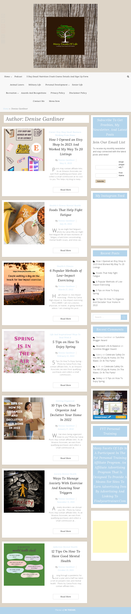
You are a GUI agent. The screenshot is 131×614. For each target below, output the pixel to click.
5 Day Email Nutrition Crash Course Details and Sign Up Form (57, 76)
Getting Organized (65, 401)
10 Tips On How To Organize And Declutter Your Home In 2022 (108, 302)
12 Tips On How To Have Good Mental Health (66, 556)
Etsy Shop (61, 132)
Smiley (99, 378)
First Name (121, 174)
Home (7, 76)
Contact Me (39, 101)
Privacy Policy (58, 93)
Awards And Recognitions (33, 93)
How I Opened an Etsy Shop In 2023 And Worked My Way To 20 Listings (109, 264)
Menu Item (54, 101)
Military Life (35, 84)
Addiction (58, 547)
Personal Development (56, 84)
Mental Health (73, 205)
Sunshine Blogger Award (105, 349)
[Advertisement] (110, 537)
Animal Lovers (17, 84)
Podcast (18, 76)
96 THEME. (70, 610)
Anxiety (58, 474)
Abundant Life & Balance (108, 346)
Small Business (74, 132)
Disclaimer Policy (78, 93)
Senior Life (77, 84)
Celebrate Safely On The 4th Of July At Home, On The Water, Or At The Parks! (109, 357)
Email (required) (121, 164)
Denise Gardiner (66, 160)
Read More (66, 189)
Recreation (11, 93)
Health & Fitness (58, 205)
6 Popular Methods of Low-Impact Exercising (66, 275)
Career (52, 132)
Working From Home (65, 135)
